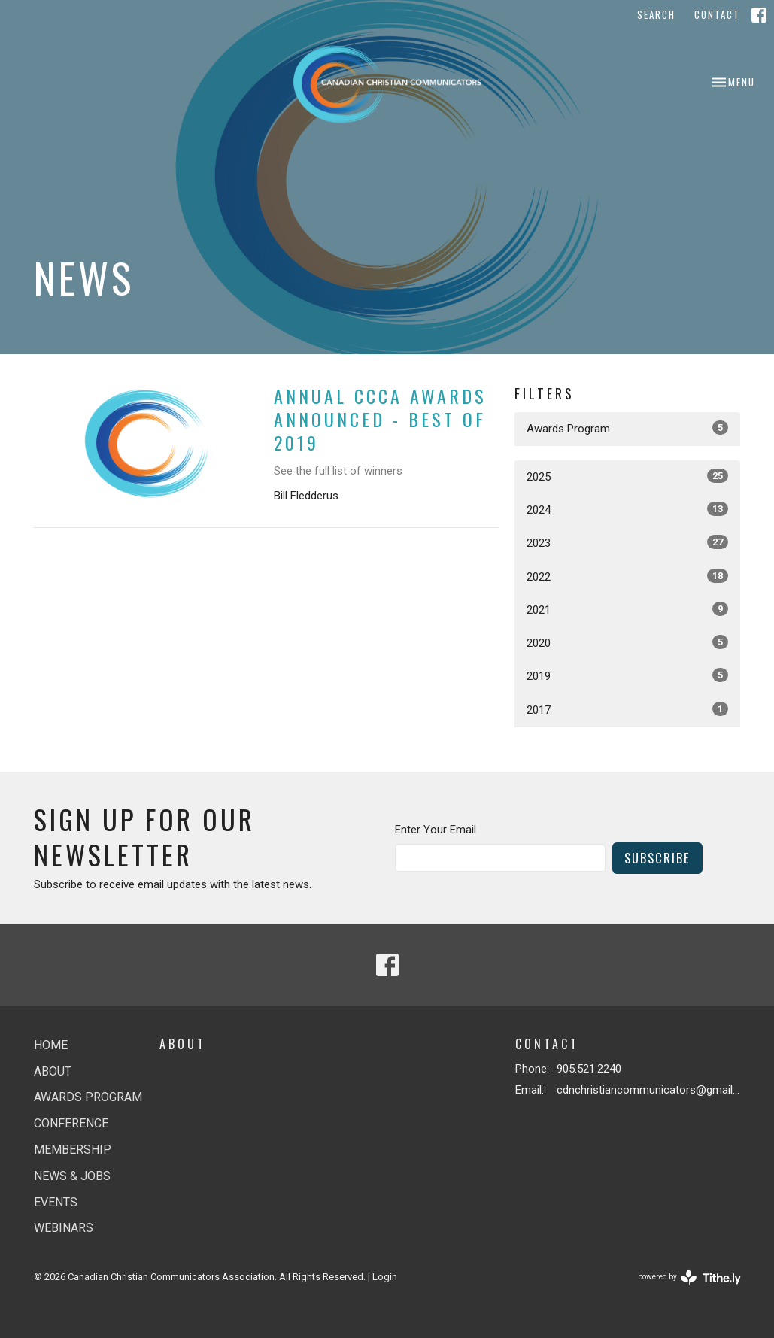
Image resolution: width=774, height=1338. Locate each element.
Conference (71, 1123)
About (52, 1071)
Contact (717, 14)
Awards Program (627, 427)
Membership (72, 1149)
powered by (689, 1277)
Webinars (63, 1228)
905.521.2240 (589, 1069)
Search (656, 14)
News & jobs (72, 1176)
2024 (627, 509)
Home (51, 1045)
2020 (627, 642)
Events (55, 1202)
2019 (627, 675)
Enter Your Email (435, 829)
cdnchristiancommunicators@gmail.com (649, 1090)
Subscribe (657, 857)
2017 (627, 709)
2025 (627, 476)
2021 (627, 609)
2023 (627, 542)
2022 (627, 576)
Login (384, 1276)
